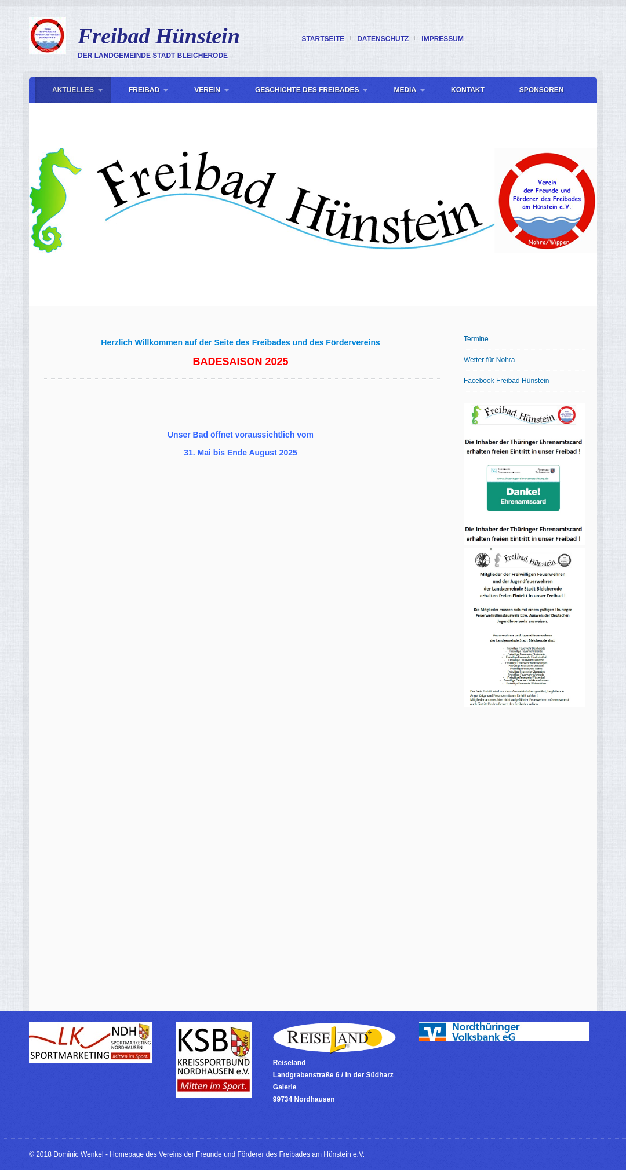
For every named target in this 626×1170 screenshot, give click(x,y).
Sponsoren (541, 90)
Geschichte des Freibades (307, 90)
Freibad (144, 90)
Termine (476, 339)
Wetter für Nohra (489, 360)
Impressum (442, 39)
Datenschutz (383, 39)
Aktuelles (73, 90)
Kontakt (468, 90)
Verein (207, 90)
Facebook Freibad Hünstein (506, 381)
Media (405, 90)
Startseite (322, 39)
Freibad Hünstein (159, 36)
